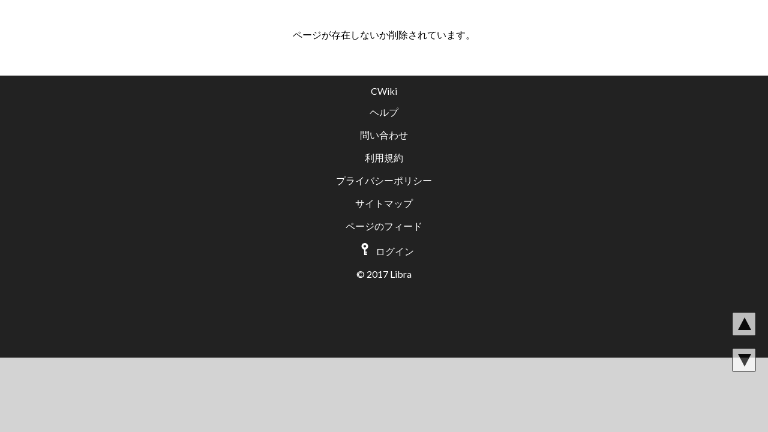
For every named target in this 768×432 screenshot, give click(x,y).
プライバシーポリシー (384, 180)
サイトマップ (384, 203)
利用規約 (384, 157)
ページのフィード (384, 226)
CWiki (384, 91)
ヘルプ (384, 112)
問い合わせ (384, 134)
